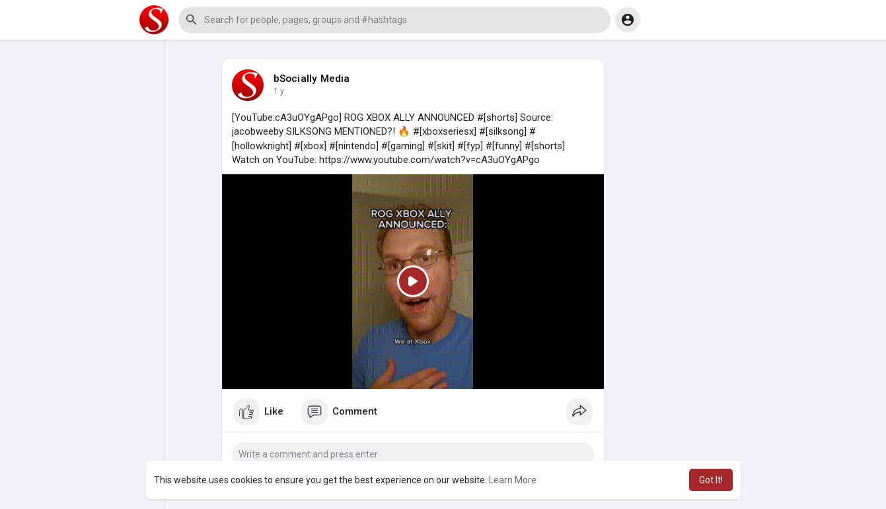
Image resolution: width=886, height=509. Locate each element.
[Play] (413, 281)
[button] (394, 20)
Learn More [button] (512, 480)
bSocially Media (312, 79)
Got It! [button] (711, 480)
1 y (279, 91)
